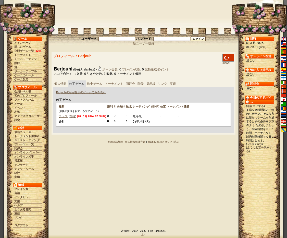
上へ (143, 234)
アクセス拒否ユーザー (28, 115)
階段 (17, 63)
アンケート (21, 164)
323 (37, 50)
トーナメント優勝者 (27, 136)
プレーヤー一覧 (24, 144)
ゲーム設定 (21, 79)
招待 (72, 116)
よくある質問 (22, 209)
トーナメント (22, 54)
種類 (61, 106)
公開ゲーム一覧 (24, 50)
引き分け (119, 106)
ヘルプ (18, 205)
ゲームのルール (24, 75)
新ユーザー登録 (143, 43)
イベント (20, 107)
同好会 (18, 148)
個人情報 (60, 84)
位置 (163, 106)
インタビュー (22, 197)
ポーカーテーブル (25, 71)
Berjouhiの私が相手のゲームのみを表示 (81, 92)
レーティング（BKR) (146, 106)
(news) (226, 63)
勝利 (110, 106)
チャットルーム (24, 168)
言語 (17, 193)
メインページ (22, 42)
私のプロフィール (25, 95)
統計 (17, 172)
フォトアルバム (24, 99)
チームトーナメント (27, 59)
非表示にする (255, 106)
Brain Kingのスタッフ (160, 141)
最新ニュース (22, 132)
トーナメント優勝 (178, 106)
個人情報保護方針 (135, 141)
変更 (263, 47)
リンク (18, 217)
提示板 (150, 84)
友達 (17, 111)
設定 (17, 120)
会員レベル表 (22, 91)
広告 (176, 141)
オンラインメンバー (27, 152)
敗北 (129, 106)
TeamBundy (254, 144)
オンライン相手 (24, 156)
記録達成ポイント (157, 69)
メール (18, 103)
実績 (17, 176)
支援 (17, 201)
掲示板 (18, 160)
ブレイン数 (21, 189)
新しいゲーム (22, 46)
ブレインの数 (131, 69)
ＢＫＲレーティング (27, 140)
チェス (63, 116)
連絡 (17, 213)
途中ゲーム (94, 84)
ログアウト (21, 225)
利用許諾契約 (115, 141)
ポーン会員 (110, 69)
